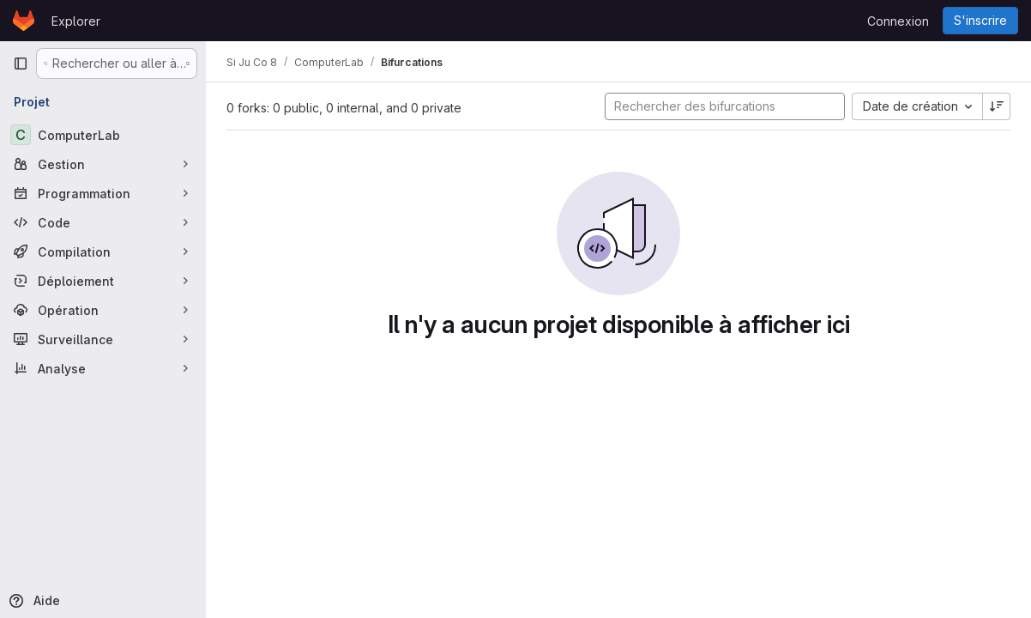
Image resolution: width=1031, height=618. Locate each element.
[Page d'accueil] (23, 20)
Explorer (75, 21)
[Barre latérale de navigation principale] (20, 63)
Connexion (898, 21)
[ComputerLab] (103, 134)
